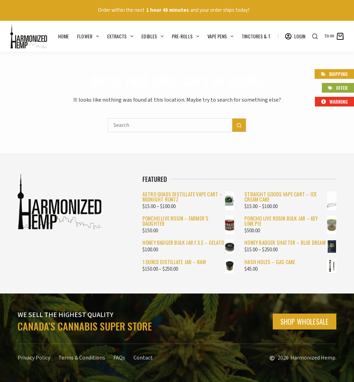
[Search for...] (170, 125)
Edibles (153, 36)
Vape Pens (221, 36)
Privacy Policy (34, 358)
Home (63, 36)
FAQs (119, 358)
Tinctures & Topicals (269, 36)
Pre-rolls (187, 36)
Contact (143, 358)
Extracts (121, 36)
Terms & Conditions (81, 358)
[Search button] (239, 125)
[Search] (315, 36)
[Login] (295, 36)
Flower (89, 36)
